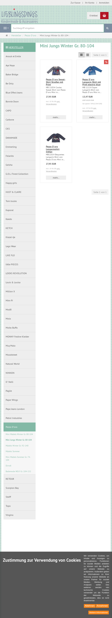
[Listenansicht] (81, 55)
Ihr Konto (89, 2)
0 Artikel (94, 15)
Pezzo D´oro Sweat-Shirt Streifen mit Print (55, 82)
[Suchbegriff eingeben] (57, 28)
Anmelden (104, 2)
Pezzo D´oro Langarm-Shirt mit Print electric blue (91, 82)
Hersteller (16, 47)
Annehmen (102, 606)
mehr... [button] (56, 117)
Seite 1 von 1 (100, 55)
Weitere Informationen (98, 612)
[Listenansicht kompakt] (87, 55)
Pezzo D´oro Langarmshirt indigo (53, 149)
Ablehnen (90, 606)
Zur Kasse (75, 2)
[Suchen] (107, 28)
